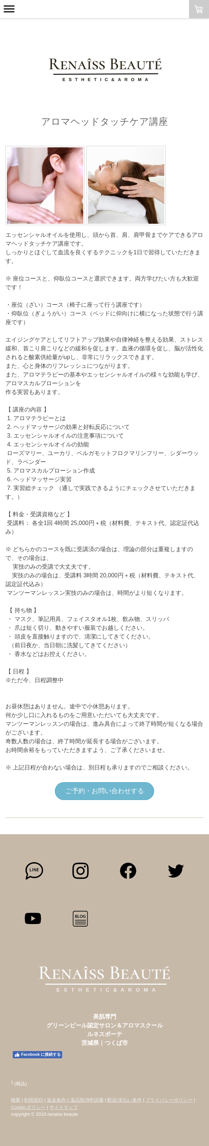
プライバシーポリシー (169, 1100)
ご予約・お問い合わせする (104, 791)
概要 (15, 1100)
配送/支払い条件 (124, 1100)
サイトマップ (63, 1107)
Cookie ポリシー (28, 1107)
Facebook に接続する (37, 1055)
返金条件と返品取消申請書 (75, 1100)
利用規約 (33, 1100)
